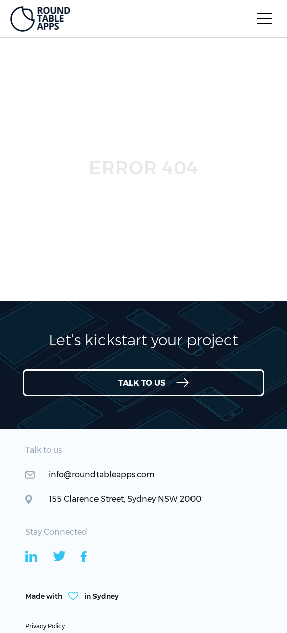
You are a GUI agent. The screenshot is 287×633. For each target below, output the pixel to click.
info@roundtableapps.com (102, 474)
